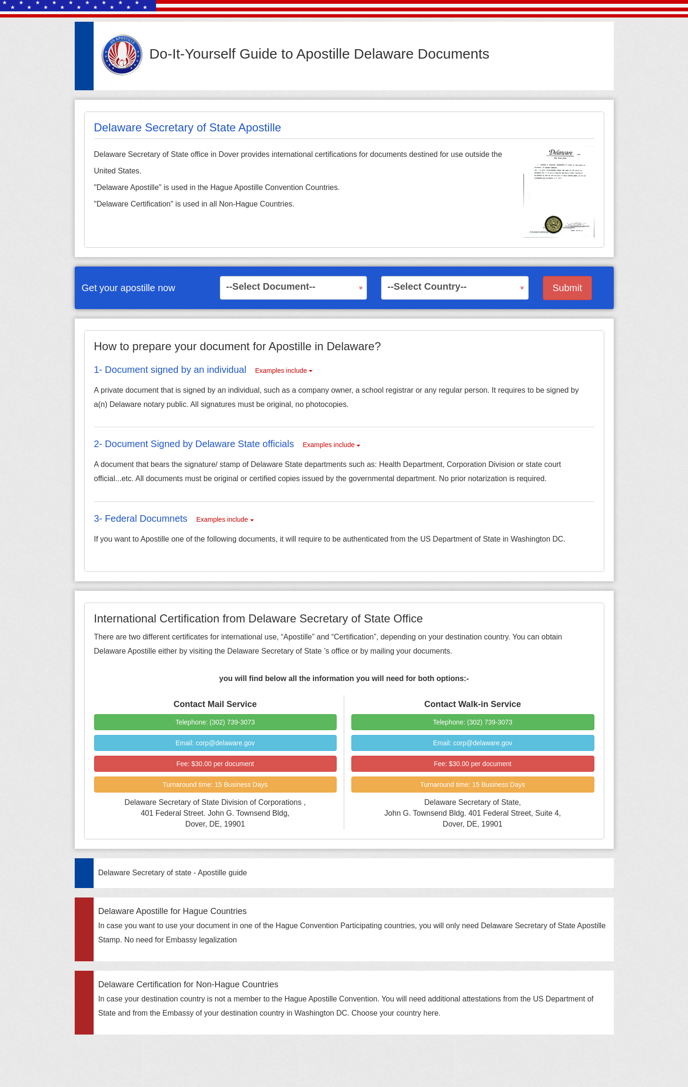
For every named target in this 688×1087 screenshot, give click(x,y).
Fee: (215, 764)
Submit (567, 288)
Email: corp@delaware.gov (215, 743)
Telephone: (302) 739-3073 (215, 722)
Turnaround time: (215, 784)
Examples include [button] (284, 370)
